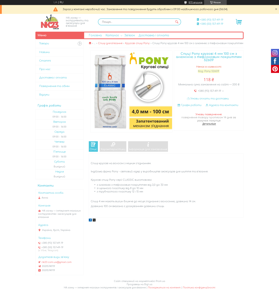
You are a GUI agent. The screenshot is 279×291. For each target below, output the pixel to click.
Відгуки (44, 94)
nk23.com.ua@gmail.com (57, 262)
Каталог (112, 35)
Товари (44, 43)
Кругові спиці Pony (137, 43)
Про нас (45, 69)
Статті (45, 60)
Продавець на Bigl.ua (139, 284)
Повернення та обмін (54, 86)
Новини (44, 52)
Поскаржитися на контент (164, 287)
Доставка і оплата (154, 35)
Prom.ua (160, 281)
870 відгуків (195, 2)
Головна (95, 35)
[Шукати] (176, 21)
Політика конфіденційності (199, 287)
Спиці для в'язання (110, 43)
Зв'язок (129, 35)
